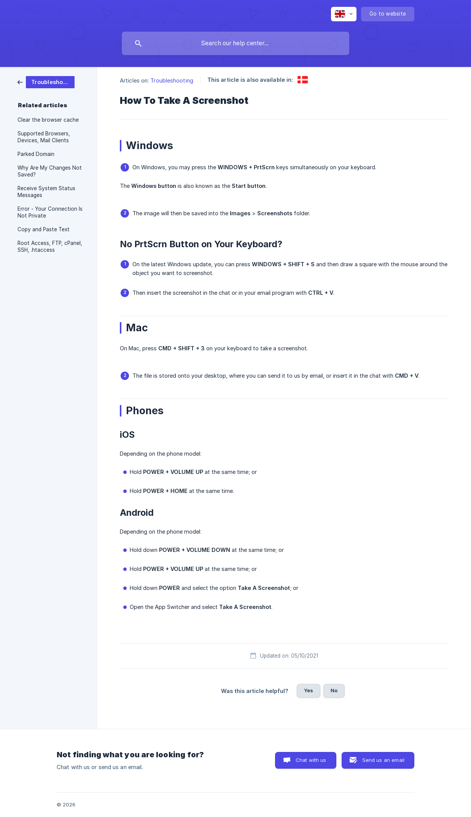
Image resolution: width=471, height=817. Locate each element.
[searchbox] (235, 43)
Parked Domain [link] (36, 154)
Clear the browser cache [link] (48, 120)
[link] (46, 81)
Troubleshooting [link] (171, 80)
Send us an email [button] (383, 760)
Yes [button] (308, 690)
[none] (343, 14)
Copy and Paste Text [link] (44, 229)
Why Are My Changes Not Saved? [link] (50, 171)
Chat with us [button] (311, 760)
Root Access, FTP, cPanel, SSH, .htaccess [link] (50, 246)
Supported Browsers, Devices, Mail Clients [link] (44, 136)
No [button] (334, 690)
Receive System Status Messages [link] (46, 191)
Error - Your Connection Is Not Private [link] (50, 212)
